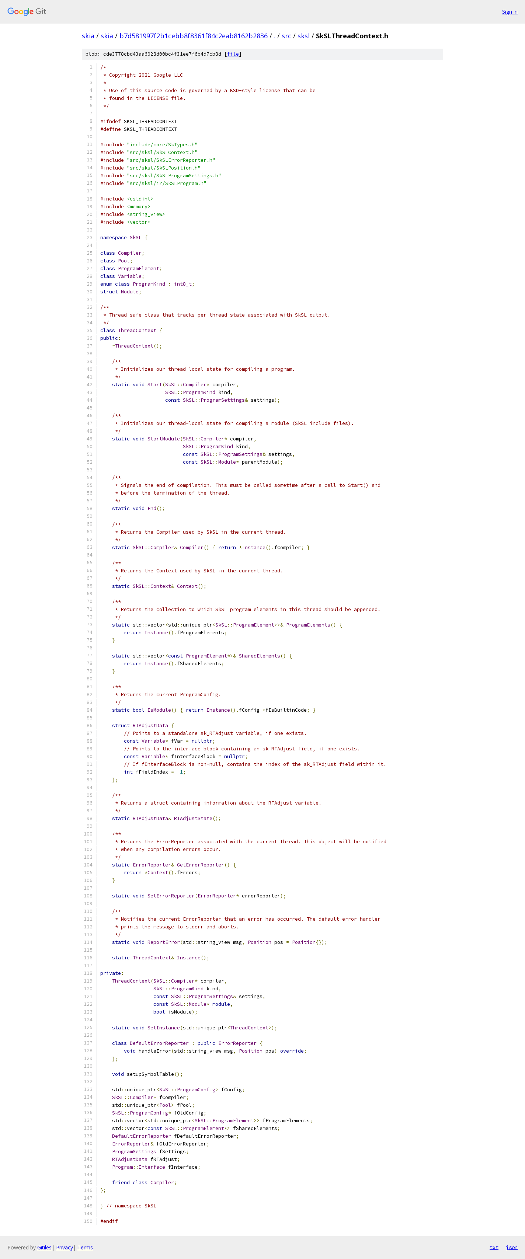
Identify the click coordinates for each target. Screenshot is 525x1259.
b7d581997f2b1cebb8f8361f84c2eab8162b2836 (193, 35)
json (512, 1247)
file (233, 54)
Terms (85, 1247)
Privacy (64, 1247)
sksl (304, 35)
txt (494, 1247)
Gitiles (44, 1247)
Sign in (510, 11)
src (286, 35)
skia (88, 35)
